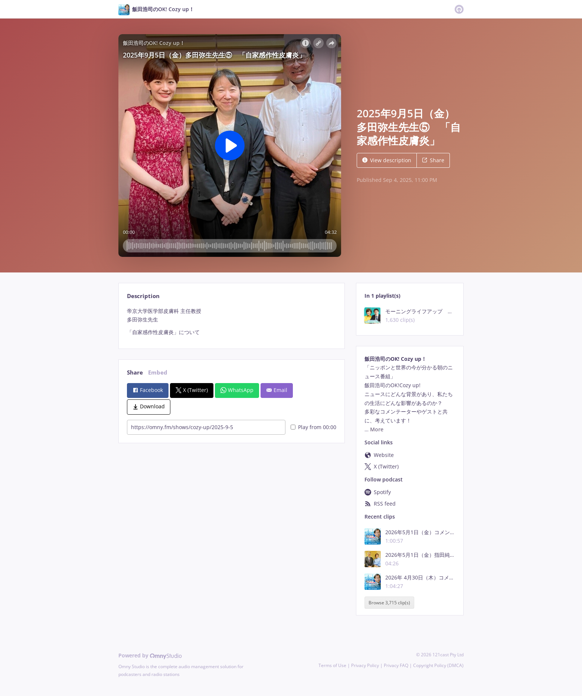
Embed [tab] (157, 372)
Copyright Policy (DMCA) (438, 665)
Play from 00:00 (313, 427)
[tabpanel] (231, 322)
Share (433, 160)
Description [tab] (143, 296)
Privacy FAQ (396, 665)
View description (386, 160)
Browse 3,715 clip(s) (389, 602)
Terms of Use (332, 665)
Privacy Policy (365, 665)
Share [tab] (135, 372)
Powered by (150, 655)
